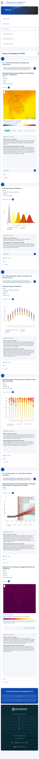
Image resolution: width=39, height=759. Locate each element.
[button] (19, 178)
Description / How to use (8, 235)
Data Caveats (6, 170)
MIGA (19, 725)
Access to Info (17, 742)
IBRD (19, 717)
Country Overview (6, 18)
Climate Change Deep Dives (19, 33)
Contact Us (19, 700)
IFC (19, 723)
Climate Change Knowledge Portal (15, 2)
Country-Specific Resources (8, 43)
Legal (12, 742)
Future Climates (19, 28)
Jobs (22, 742)
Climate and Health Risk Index (19, 38)
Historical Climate (19, 23)
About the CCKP (19, 696)
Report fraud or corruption (19, 746)
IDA (19, 720)
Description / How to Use (8, 136)
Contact (26, 742)
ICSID (19, 728)
